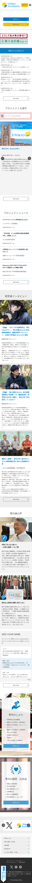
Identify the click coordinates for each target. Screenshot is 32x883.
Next (29, 158)
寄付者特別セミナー (13, 789)
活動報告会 (10, 791)
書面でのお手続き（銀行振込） (16, 722)
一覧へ (29, 679)
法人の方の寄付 (12, 732)
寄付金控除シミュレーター (15, 797)
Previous (2, 158)
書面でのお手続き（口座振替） (16, 729)
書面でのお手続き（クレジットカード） (16, 726)
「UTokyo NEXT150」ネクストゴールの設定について (15, 67)
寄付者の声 (7, 849)
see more (16, 98)
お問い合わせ (22, 862)
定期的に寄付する (12, 735)
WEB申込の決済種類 (13, 719)
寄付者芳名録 (11, 786)
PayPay (9, 737)
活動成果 (6, 845)
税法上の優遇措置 (12, 794)
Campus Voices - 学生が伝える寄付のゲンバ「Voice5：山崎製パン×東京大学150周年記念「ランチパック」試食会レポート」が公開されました (16, 60)
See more (16, 199)
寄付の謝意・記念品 (9, 841)
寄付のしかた (7, 838)
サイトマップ (10, 861)
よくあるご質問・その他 (10, 852)
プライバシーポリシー (11, 862)
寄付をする (16, 24)
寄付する (24, 5)
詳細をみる (16, 19)
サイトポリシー (19, 861)
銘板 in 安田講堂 (12, 784)
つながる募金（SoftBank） (15, 740)
